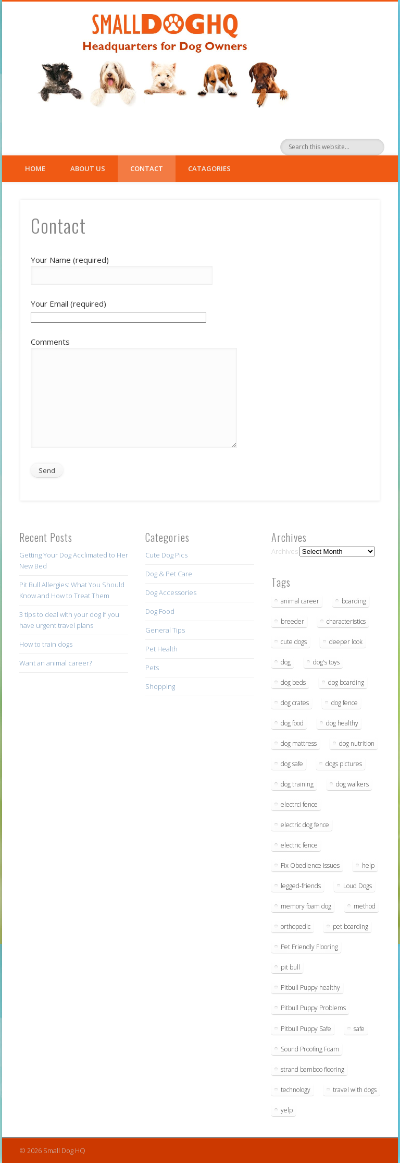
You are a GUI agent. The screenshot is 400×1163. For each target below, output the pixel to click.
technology (295, 1089)
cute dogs (294, 641)
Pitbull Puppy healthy (310, 987)
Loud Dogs (357, 885)
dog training (297, 784)
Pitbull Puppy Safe (306, 1028)
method (365, 906)
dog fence (344, 702)
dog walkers (352, 784)
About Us (87, 168)
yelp (287, 1110)
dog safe (292, 763)
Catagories (209, 168)
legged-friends (301, 885)
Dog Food (159, 611)
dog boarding (346, 682)
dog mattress (299, 743)
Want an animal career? (55, 663)
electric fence (299, 845)
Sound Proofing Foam (310, 1049)
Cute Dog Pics (166, 555)
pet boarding (350, 926)
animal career (300, 601)
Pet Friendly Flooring (309, 946)
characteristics (346, 621)
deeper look (345, 641)
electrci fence (299, 804)
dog (286, 662)
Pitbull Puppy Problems (313, 1007)
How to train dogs (45, 644)
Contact (146, 168)
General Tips (165, 630)
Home (35, 168)
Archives (284, 551)
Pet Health (161, 648)
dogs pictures (344, 763)
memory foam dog (306, 906)
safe (359, 1028)
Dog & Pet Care (168, 573)
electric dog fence (305, 824)
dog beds (293, 682)
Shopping (160, 686)
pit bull (290, 967)
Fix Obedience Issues (310, 865)
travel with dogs (355, 1089)
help (368, 865)
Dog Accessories (170, 592)
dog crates (295, 702)
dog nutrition (356, 743)
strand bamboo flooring (312, 1069)
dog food (292, 723)
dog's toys (326, 662)
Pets (152, 667)
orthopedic (295, 926)
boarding (354, 601)
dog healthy (342, 723)
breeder (292, 621)
